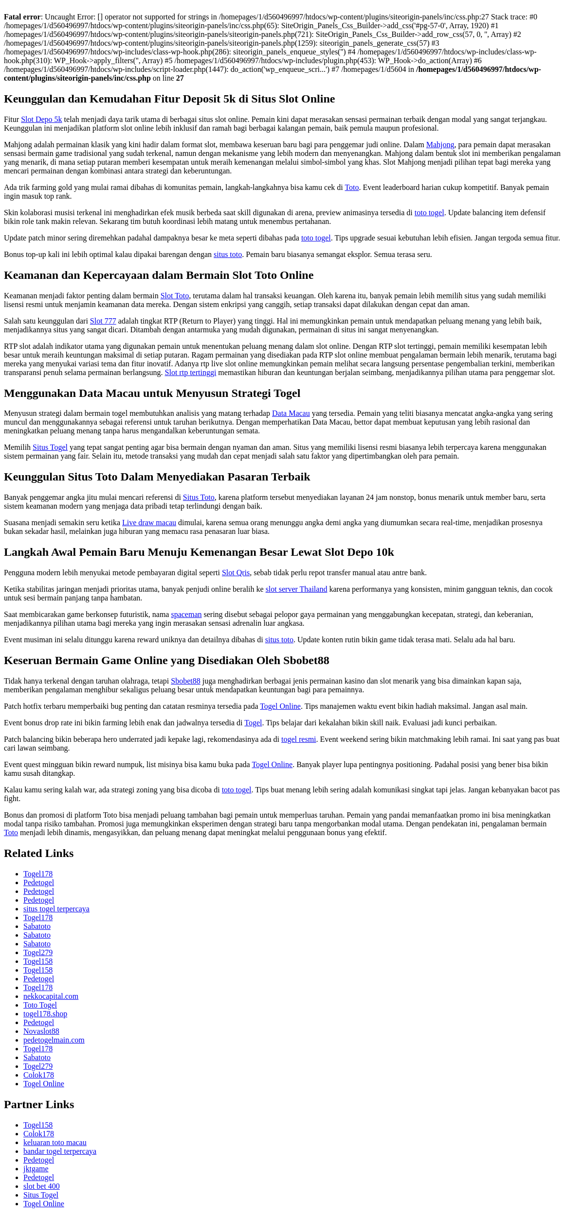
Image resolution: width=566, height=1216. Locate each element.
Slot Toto (175, 295)
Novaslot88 (41, 1031)
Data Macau (291, 413)
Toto (352, 187)
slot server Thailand (297, 589)
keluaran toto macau (55, 1142)
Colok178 (38, 1075)
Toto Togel (40, 1005)
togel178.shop (45, 1014)
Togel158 (38, 961)
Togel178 (38, 874)
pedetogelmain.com (54, 1040)
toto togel (429, 212)
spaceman (186, 614)
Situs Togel (50, 447)
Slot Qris (236, 572)
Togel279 (38, 952)
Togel (253, 723)
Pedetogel (38, 882)
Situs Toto (199, 497)
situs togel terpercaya (56, 909)
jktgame (36, 1169)
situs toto (228, 254)
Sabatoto (37, 926)
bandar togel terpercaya (59, 1151)
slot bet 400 (41, 1186)
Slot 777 (103, 321)
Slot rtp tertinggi (191, 372)
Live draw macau (149, 522)
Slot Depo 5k (41, 119)
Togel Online (280, 706)
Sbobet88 (185, 681)
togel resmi (298, 739)
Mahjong (440, 144)
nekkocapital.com (50, 996)
